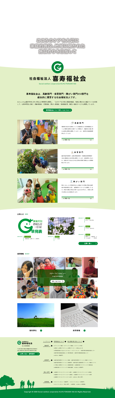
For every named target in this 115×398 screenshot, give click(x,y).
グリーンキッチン (76, 350)
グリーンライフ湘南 (58, 345)
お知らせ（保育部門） (79, 367)
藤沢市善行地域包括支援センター (88, 350)
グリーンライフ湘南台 (68, 345)
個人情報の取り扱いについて (75, 341)
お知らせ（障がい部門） (78, 377)
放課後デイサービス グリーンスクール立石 (63, 377)
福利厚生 (73, 384)
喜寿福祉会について (59, 341)
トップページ (46, 341)
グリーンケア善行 (78, 345)
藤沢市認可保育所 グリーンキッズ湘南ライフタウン (81, 360)
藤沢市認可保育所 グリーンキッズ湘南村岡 (63, 362)
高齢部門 (47, 345)
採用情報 (47, 382)
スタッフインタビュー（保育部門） (77, 381)
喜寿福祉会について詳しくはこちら (58, 110)
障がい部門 (47, 372)
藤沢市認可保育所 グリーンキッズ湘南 (62, 360)
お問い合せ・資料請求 (29, 354)
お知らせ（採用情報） (81, 384)
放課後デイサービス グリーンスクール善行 (63, 372)
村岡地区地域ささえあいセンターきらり (62, 350)
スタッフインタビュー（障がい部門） (62, 384)
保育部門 (47, 360)
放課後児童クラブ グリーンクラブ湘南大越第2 (63, 367)
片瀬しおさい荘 (79, 348)
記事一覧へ (90, 243)
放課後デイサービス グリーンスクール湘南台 (63, 374)
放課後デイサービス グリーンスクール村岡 (83, 374)
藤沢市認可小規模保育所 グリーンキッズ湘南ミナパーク (84, 362)
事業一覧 (66, 140)
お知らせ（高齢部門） (58, 355)
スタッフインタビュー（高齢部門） (61, 381)
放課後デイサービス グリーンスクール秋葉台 (82, 372)
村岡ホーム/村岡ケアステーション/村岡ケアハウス (64, 348)
